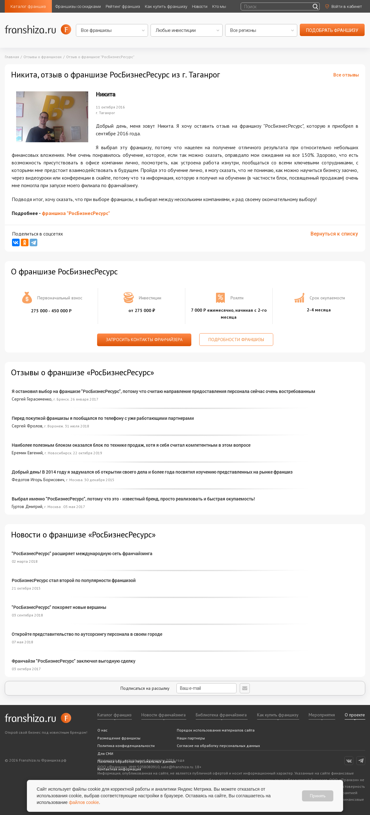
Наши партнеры (191, 738)
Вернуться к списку (334, 234)
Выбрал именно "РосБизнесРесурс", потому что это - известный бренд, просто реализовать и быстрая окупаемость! (133, 499)
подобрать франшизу (332, 30)
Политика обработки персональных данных (136, 761)
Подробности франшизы (236, 339)
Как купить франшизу (166, 6)
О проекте (355, 715)
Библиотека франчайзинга (221, 715)
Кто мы (219, 6)
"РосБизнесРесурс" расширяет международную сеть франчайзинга (82, 553)
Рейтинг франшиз (123, 6)
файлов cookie (84, 802)
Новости (199, 6)
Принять (317, 796)
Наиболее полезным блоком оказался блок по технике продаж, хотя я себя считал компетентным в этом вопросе (131, 445)
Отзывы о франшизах (42, 56)
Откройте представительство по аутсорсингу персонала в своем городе (87, 634)
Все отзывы (346, 74)
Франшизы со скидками (78, 6)
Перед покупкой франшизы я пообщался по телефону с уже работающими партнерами (103, 418)
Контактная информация (119, 769)
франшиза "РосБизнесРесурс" (76, 213)
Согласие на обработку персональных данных (218, 745)
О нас (102, 730)
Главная (12, 56)
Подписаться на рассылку (178, 688)
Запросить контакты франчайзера (144, 339)
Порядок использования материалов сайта (216, 730)
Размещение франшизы (118, 738)
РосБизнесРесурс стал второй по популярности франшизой (74, 580)
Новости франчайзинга (163, 715)
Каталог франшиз (28, 6)
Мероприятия (322, 715)
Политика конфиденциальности (126, 745)
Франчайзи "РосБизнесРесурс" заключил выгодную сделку (73, 661)
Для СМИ (105, 753)
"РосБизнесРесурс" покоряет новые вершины (59, 607)
